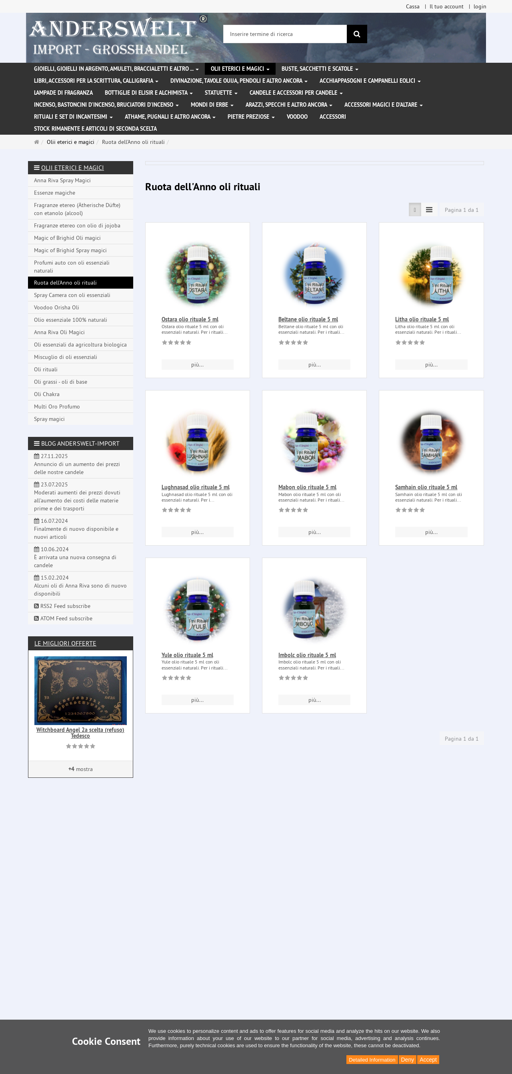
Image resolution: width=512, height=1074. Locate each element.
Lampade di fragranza (63, 92)
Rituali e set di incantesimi (73, 116)
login (480, 6)
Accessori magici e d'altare (383, 104)
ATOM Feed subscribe (63, 618)
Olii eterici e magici (240, 68)
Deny (407, 1059)
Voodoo (297, 116)
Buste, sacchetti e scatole (320, 68)
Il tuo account (447, 6)
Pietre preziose (251, 116)
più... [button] (197, 364)
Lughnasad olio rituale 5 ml (196, 487)
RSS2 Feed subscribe (62, 606)
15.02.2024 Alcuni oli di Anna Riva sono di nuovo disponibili (80, 585)
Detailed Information (372, 1060)
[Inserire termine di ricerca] (285, 34)
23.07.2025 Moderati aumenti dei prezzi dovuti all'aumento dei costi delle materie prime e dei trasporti (77, 496)
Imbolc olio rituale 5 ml (307, 655)
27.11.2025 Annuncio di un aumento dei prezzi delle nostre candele (77, 464)
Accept (428, 1059)
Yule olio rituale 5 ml (187, 655)
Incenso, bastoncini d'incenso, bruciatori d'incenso (106, 104)
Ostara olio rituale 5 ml (190, 319)
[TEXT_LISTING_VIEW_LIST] (415, 209)
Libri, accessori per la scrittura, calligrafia (96, 80)
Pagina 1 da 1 (462, 209)
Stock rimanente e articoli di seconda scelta (95, 128)
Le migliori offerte (65, 643)
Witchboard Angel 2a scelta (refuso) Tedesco (80, 732)
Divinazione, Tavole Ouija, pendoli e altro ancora (239, 80)
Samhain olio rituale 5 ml (426, 487)
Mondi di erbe (212, 104)
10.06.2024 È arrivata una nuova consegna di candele (75, 557)
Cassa (413, 6)
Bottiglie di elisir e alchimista (149, 92)
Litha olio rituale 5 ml (422, 319)
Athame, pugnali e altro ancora (170, 116)
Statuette (221, 92)
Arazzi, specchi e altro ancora (289, 104)
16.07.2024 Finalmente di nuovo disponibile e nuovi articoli (76, 528)
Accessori (333, 116)
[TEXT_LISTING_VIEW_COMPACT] (429, 209)
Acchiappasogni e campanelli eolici (370, 80)
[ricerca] (357, 34)
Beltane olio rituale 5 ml (308, 319)
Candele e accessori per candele (296, 92)
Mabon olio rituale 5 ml (307, 487)
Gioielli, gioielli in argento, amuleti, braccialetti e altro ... (116, 68)
